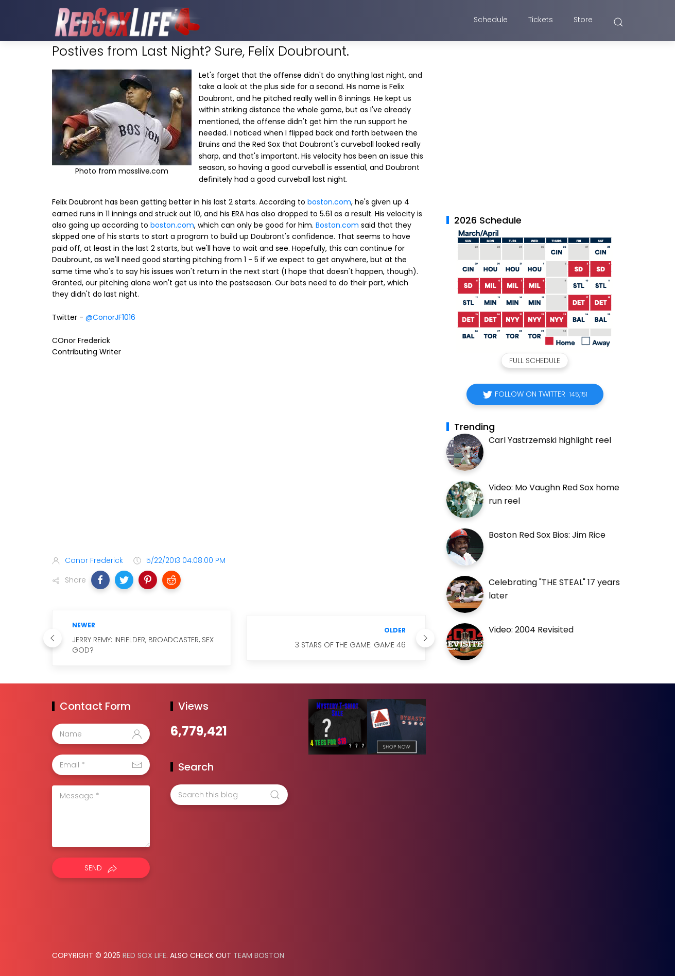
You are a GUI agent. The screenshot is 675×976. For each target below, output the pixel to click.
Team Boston (258, 955)
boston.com (329, 202)
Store (583, 22)
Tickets (540, 22)
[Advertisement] (239, 466)
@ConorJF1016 (110, 317)
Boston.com (337, 225)
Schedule (491, 22)
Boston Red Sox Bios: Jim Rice (547, 535)
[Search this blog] (229, 794)
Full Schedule (534, 360)
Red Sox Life (144, 955)
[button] (100, 580)
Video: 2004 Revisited (531, 630)
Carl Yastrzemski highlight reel (550, 440)
